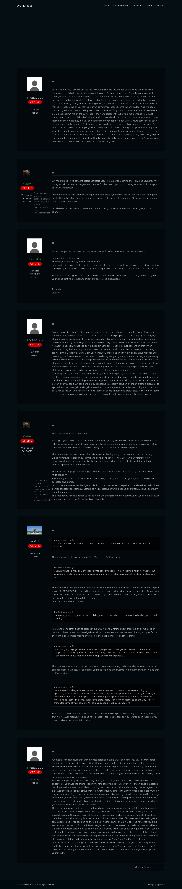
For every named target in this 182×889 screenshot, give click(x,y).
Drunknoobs (24, 5)
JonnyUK (35, 259)
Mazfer (27, 183)
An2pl (35, 541)
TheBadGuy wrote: (63, 540)
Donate (159, 6)
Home (106, 6)
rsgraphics (161, 885)
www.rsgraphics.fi (42, 213)
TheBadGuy (35, 97)
